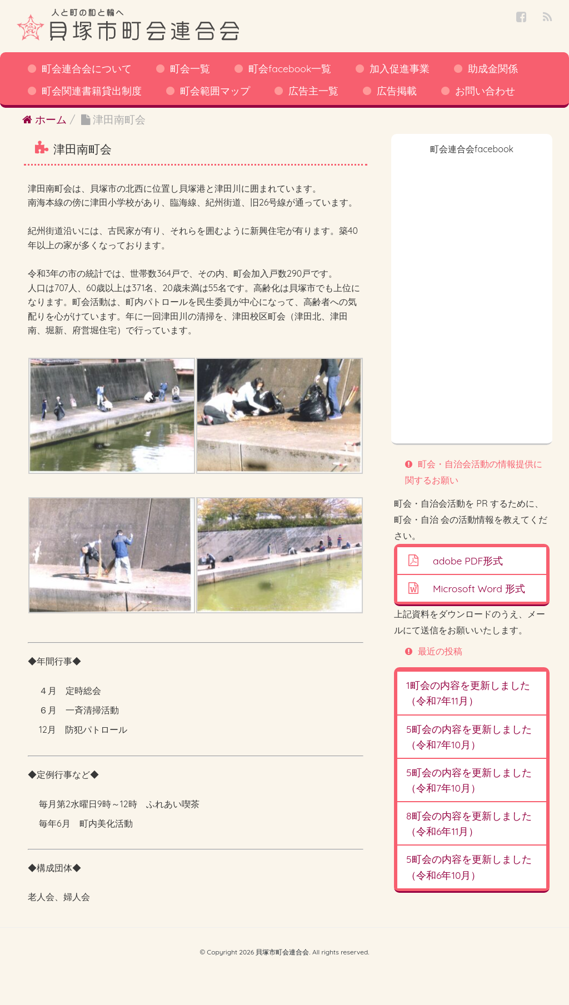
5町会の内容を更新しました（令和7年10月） (469, 737)
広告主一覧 (313, 90)
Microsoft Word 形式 (479, 588)
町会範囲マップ (215, 90)
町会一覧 (190, 68)
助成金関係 (493, 68)
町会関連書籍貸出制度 (92, 90)
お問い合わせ (485, 90)
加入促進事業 (400, 68)
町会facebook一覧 (289, 68)
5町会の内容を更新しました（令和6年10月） (469, 867)
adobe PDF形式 (468, 560)
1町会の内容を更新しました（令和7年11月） (468, 693)
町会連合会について (87, 68)
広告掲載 (397, 90)
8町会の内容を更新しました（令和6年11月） (469, 823)
